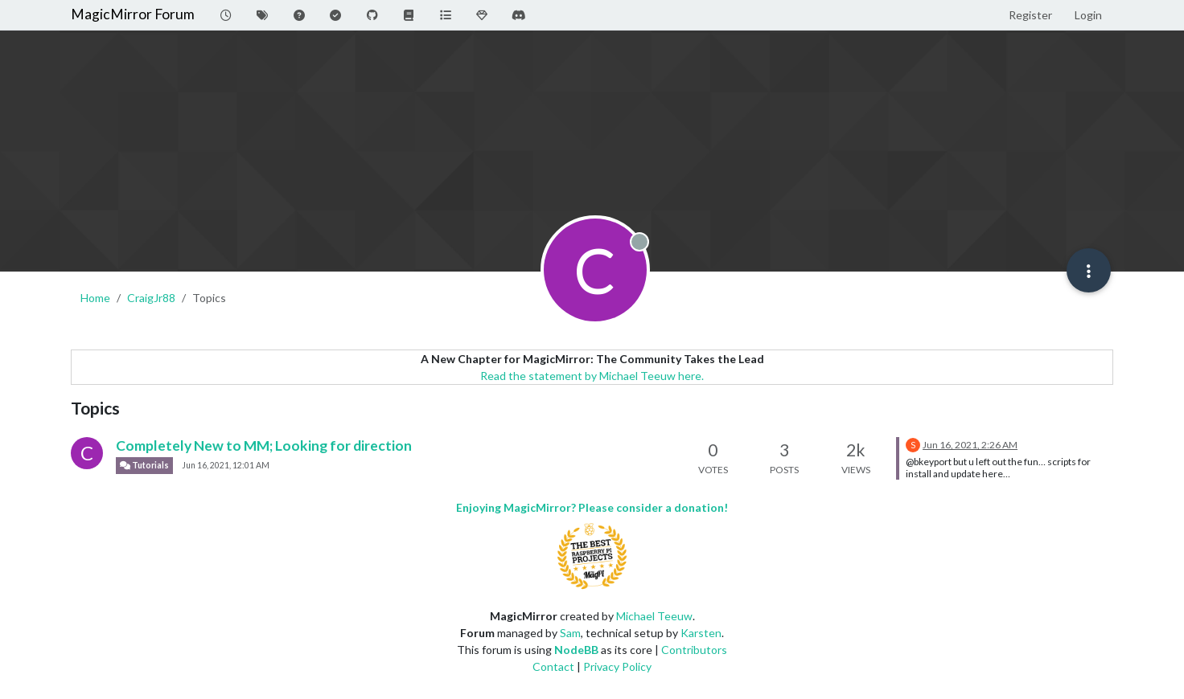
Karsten (701, 633)
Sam (570, 633)
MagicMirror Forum (133, 14)
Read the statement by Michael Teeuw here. (592, 375)
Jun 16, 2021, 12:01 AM (225, 465)
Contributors (694, 649)
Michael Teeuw (654, 616)
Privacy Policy (617, 666)
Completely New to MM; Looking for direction (264, 445)
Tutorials (144, 465)
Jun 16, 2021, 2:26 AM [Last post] (970, 445)
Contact (553, 666)
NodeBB (576, 649)
